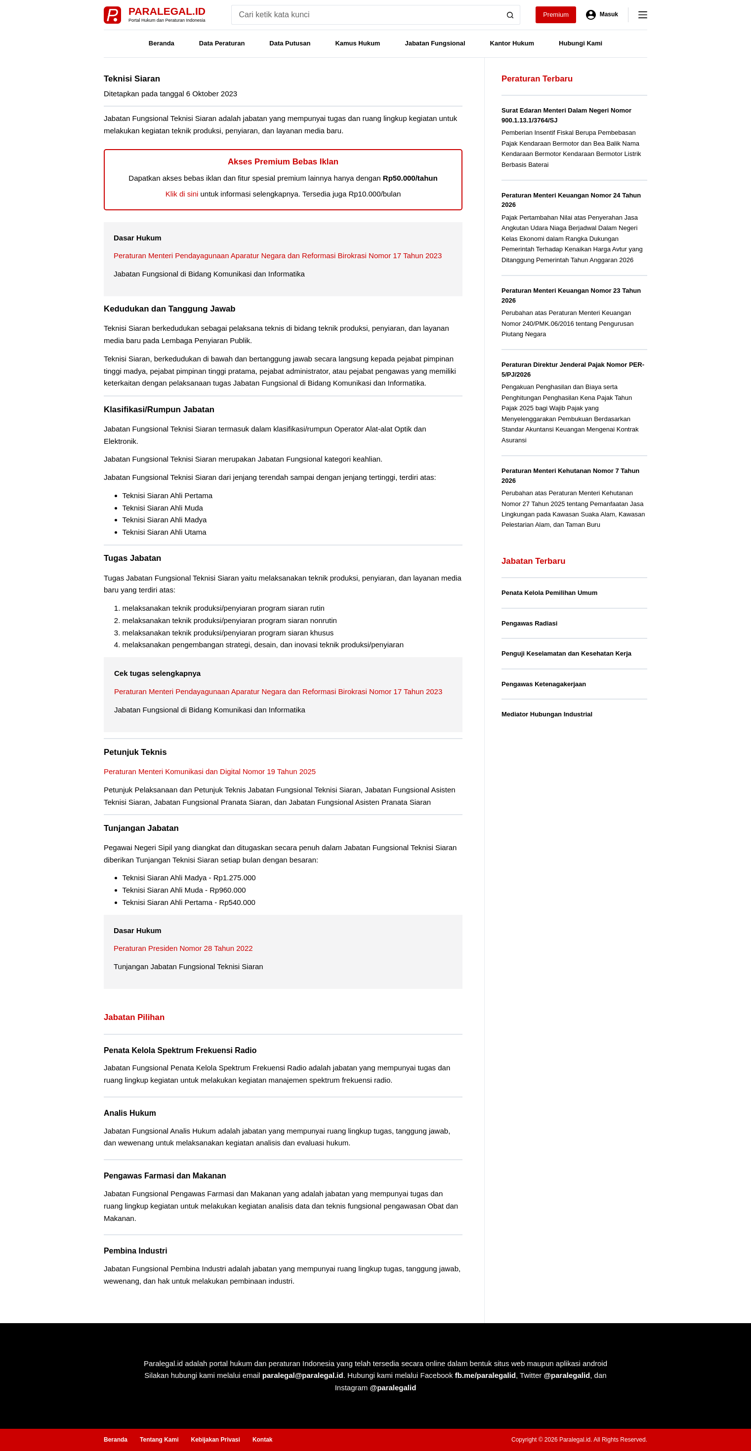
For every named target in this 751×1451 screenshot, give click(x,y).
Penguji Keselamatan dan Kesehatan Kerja (566, 653)
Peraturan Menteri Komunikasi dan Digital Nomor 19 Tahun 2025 (210, 771)
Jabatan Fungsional (435, 43)
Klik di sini (182, 194)
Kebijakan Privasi (215, 1439)
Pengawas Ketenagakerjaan (543, 684)
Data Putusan (289, 43)
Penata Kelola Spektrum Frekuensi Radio (180, 1050)
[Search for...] (366, 15)
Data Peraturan (222, 43)
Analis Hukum (130, 1113)
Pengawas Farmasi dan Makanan (165, 1176)
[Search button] (510, 15)
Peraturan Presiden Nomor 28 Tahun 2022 (183, 948)
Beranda (161, 43)
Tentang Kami (159, 1439)
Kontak (262, 1439)
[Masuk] (602, 15)
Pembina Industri (135, 1251)
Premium (556, 14)
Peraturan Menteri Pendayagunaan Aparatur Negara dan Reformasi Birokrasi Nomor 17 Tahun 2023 (278, 255)
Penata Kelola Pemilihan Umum (549, 592)
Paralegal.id (167, 11)
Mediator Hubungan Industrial (546, 714)
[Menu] (642, 14)
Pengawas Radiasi (529, 623)
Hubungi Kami (580, 43)
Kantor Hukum (512, 43)
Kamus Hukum (357, 43)
